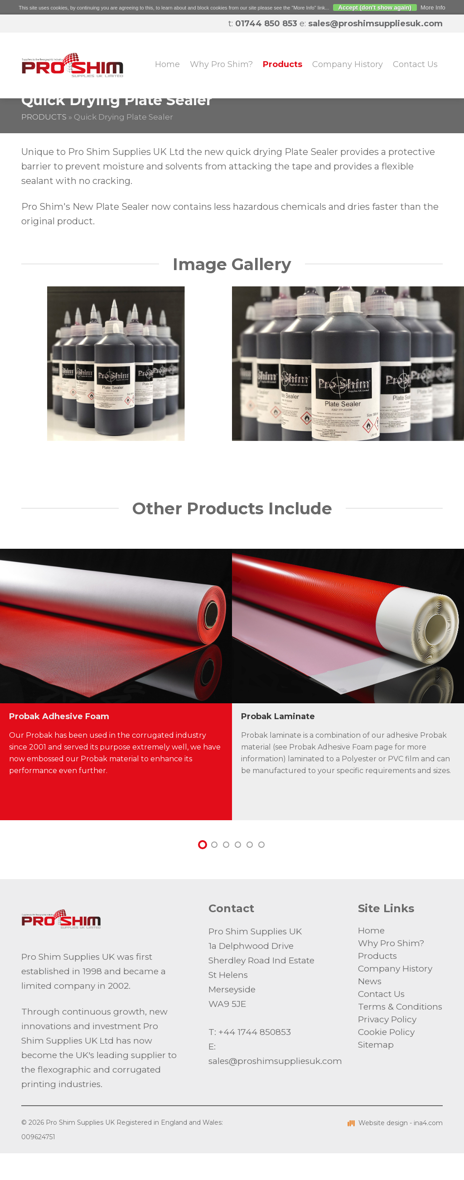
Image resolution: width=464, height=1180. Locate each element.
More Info (432, 7)
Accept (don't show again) (374, 7)
